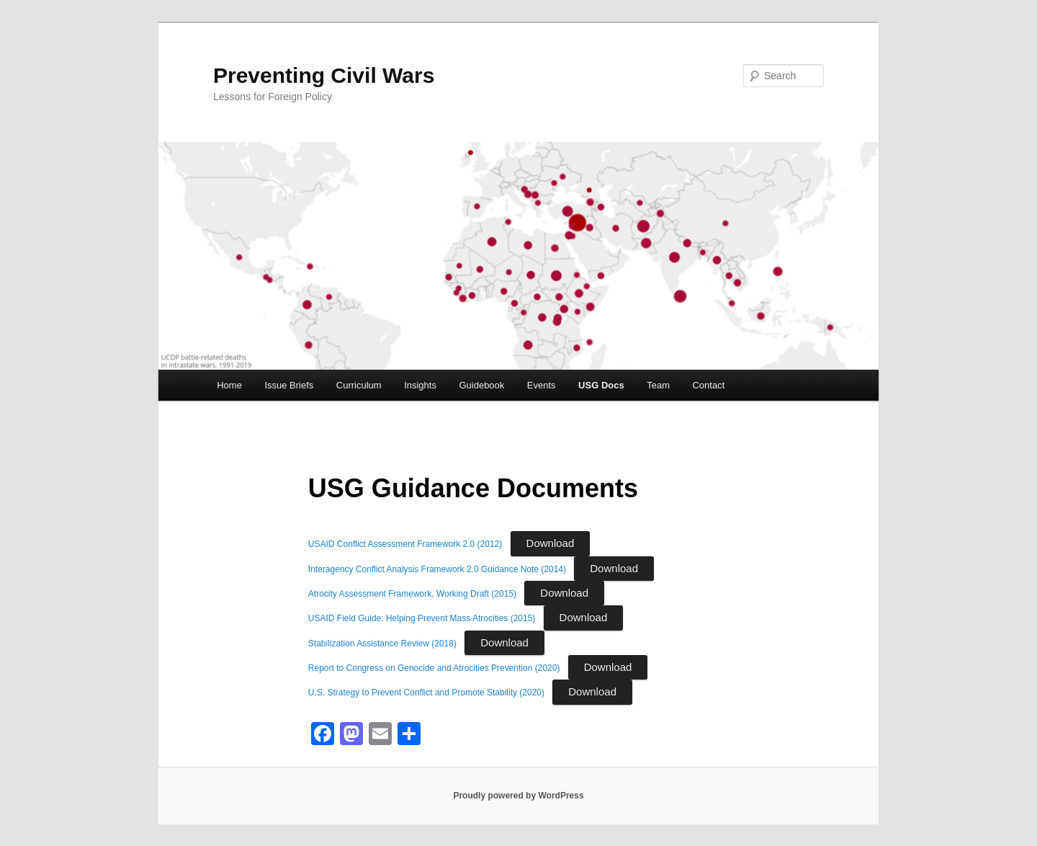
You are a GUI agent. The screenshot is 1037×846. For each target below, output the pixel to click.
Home (229, 385)
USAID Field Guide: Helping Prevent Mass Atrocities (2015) (421, 618)
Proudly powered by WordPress (518, 796)
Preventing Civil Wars (323, 75)
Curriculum (359, 385)
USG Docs (601, 385)
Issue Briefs (288, 385)
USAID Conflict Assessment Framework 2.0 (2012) (405, 544)
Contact (708, 385)
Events (541, 385)
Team (658, 385)
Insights (420, 385)
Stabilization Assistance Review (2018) (382, 643)
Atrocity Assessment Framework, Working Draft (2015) (412, 594)
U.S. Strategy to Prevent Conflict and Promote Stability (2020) (426, 692)
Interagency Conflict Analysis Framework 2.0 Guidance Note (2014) (437, 569)
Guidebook (481, 385)
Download (550, 543)
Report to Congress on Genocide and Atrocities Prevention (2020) (434, 668)
